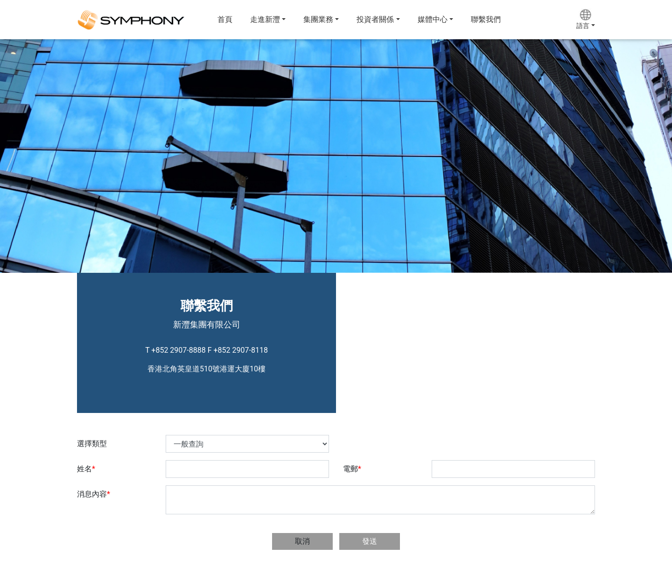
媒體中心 (433, 19)
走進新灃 (265, 19)
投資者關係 (375, 19)
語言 (582, 25)
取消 (302, 541)
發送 (369, 541)
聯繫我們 (486, 19)
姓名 (86, 468)
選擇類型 (92, 443)
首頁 (224, 19)
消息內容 (93, 494)
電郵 (352, 468)
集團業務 (318, 19)
